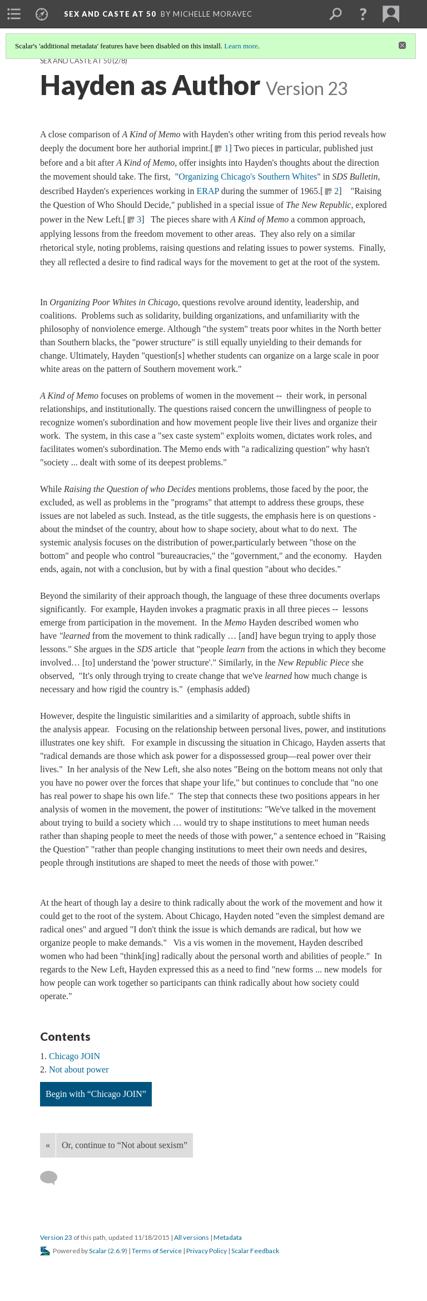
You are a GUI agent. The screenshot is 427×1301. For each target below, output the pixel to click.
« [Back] (48, 1145)
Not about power (79, 1069)
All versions (191, 1237)
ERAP (207, 191)
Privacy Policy (206, 1251)
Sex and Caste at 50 (75, 61)
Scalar (98, 1251)
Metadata (228, 1237)
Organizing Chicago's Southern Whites (247, 176)
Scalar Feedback (255, 1251)
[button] (363, 14)
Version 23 (56, 1237)
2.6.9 (117, 1251)
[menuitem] (14, 14)
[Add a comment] (53, 1178)
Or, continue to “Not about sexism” (124, 1145)
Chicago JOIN (74, 1056)
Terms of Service (157, 1251)
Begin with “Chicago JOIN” (96, 1094)
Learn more (240, 46)
